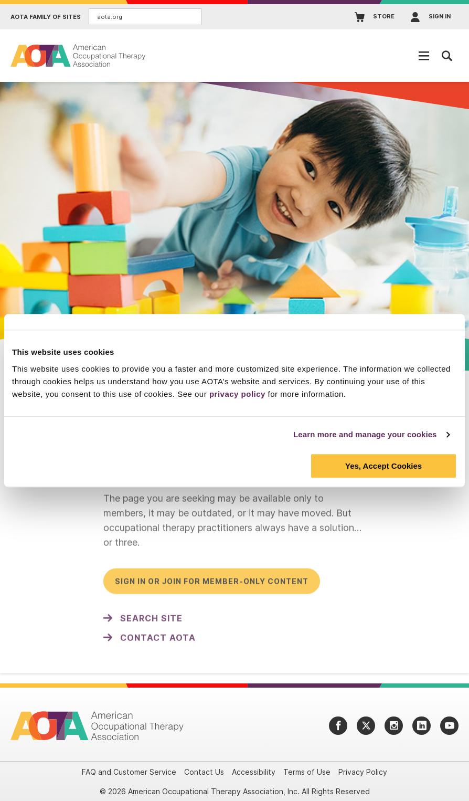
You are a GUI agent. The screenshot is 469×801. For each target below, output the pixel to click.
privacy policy (237, 393)
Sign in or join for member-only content (211, 584)
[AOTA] (78, 55)
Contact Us (204, 771)
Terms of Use (307, 771)
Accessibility (253, 771)
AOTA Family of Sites (45, 17)
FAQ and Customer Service (129, 771)
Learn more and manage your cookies (365, 434)
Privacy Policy (362, 771)
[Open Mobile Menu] (423, 55)
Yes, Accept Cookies (383, 465)
